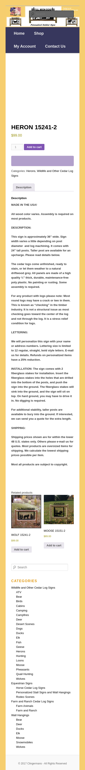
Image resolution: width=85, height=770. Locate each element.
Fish (18, 642)
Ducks (20, 633)
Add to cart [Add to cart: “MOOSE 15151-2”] (54, 545)
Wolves (20, 678)
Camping (21, 610)
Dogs (19, 628)
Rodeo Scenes (25, 696)
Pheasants (22, 669)
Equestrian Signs (21, 683)
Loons (20, 660)
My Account (25, 46)
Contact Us (55, 46)
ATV (18, 592)
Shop (39, 33)
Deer (19, 619)
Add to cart (34, 147)
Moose (20, 665)
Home (19, 33)
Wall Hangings (20, 715)
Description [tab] (23, 187)
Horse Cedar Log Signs (30, 687)
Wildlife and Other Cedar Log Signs (33, 587)
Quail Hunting (24, 674)
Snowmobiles (24, 742)
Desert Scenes (25, 624)
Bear (19, 596)
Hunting (21, 656)
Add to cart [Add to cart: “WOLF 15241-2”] (21, 549)
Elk (18, 637)
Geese (20, 646)
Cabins (20, 606)
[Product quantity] (17, 147)
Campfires (22, 615)
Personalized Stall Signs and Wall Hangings (43, 692)
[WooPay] (42, 161)
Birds (19, 601)
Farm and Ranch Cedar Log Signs (32, 701)
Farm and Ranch (26, 710)
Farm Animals (24, 706)
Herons (30, 171)
